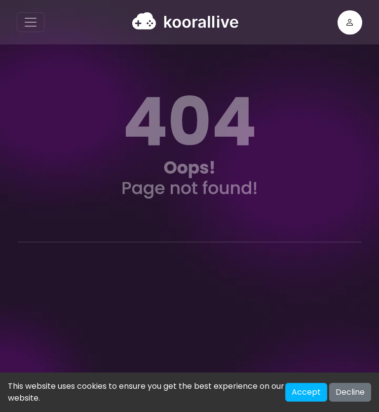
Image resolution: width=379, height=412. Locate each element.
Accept (306, 392)
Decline (350, 392)
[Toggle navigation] (30, 22)
